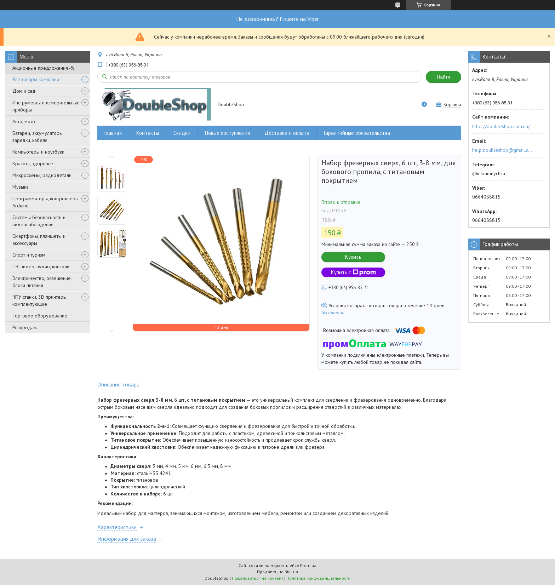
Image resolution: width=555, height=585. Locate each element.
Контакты (147, 133)
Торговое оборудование (39, 315)
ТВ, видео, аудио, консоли (40, 266)
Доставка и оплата (286, 133)
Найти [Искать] (443, 77)
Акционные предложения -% (43, 68)
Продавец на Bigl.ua (277, 571)
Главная (113, 133)
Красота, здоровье (32, 163)
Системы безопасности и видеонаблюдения (38, 221)
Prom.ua (308, 565)
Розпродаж (24, 327)
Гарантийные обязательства (357, 133)
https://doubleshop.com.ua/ (501, 126)
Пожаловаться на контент (257, 578)
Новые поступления (227, 133)
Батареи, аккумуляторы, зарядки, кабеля (37, 136)
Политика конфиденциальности (318, 578)
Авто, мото (23, 121)
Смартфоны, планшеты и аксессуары (38, 239)
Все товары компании (35, 79)
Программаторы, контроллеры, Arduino (45, 202)
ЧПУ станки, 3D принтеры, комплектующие (39, 300)
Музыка (20, 187)
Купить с (353, 272)
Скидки (181, 133)
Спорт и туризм (28, 255)
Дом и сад (23, 91)
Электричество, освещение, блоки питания (41, 281)
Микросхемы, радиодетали (41, 175)
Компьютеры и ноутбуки (38, 152)
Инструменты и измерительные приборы (46, 106)
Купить (353, 256)
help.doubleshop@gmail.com (503, 150)
